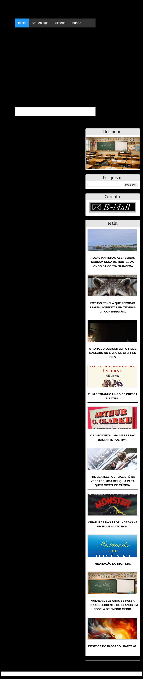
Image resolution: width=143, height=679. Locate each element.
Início (22, 23)
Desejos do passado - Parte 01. (112, 646)
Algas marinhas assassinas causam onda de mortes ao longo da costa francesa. (112, 262)
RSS (137, 673)
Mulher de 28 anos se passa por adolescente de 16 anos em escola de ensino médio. (113, 605)
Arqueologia (40, 23)
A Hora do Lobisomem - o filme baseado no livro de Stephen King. (112, 353)
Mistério (60, 23)
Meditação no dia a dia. (113, 563)
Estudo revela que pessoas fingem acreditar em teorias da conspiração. (113, 307)
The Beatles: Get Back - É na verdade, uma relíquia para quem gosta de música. (112, 481)
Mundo (76, 23)
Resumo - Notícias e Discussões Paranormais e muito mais (43, 673)
